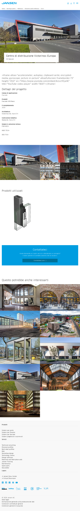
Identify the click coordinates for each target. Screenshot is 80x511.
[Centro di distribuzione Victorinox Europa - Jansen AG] (20, 146)
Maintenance (6, 463)
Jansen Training (7, 461)
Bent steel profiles (8, 449)
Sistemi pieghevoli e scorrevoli (12, 436)
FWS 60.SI (5, 126)
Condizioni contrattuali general (12, 504)
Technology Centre (8, 455)
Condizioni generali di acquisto (12, 506)
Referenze (20, 8)
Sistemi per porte (8, 430)
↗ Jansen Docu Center (9, 476)
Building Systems (11, 8)
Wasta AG (5, 120)
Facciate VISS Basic (8, 101)
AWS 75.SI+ (6, 130)
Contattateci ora (39, 260)
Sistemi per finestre (8, 432)
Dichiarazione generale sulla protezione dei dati (18, 501)
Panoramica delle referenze (32, 8)
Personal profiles (7, 447)
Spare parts (6, 465)
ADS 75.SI (5, 134)
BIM (3, 451)
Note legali (5, 499)
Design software (7, 457)
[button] (40, 425)
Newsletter (5, 468)
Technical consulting (8, 445)
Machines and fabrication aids (12, 459)
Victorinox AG (6, 113)
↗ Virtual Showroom (9, 478)
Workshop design (8, 453)
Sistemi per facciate (8, 434)
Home (3, 8)
